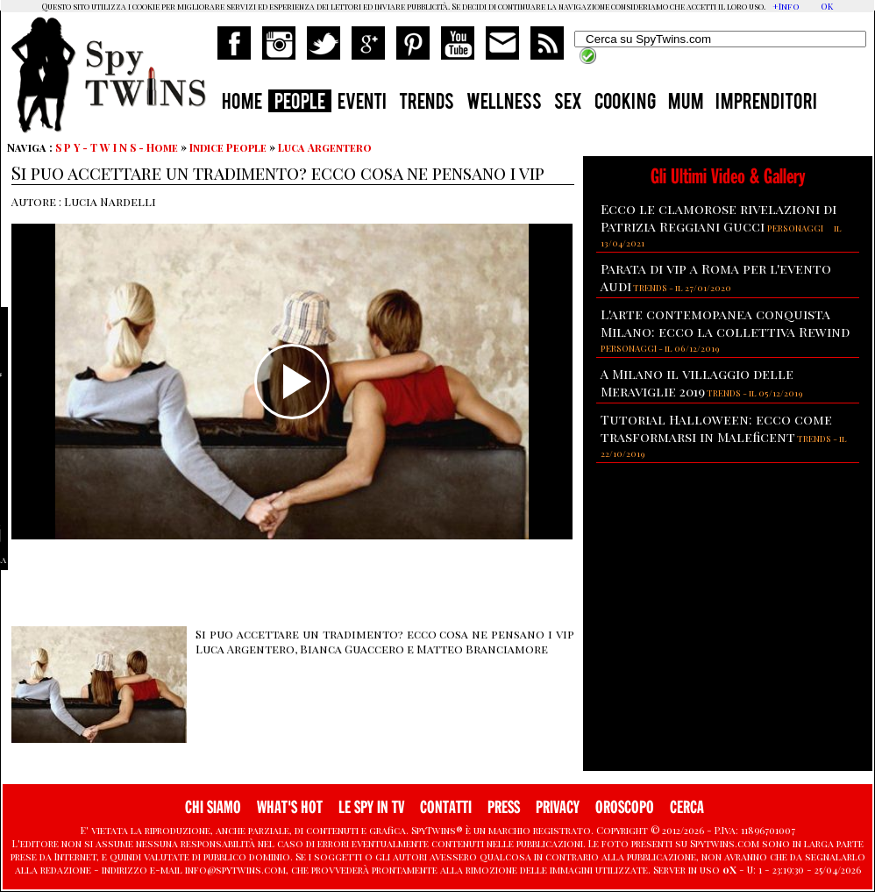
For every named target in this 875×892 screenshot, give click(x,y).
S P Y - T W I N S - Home (116, 147)
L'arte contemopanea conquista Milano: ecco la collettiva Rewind (725, 322)
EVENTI (362, 103)
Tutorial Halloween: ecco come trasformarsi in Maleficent (716, 428)
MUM (685, 103)
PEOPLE (299, 103)
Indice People (228, 147)
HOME (242, 103)
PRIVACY (558, 807)
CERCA (687, 807)
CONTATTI (446, 807)
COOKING (625, 103)
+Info (786, 6)
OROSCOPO (624, 807)
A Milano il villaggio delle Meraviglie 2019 (697, 382)
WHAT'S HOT (290, 807)
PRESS (503, 807)
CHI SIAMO (213, 807)
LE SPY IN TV (371, 807)
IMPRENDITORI (766, 103)
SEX (568, 103)
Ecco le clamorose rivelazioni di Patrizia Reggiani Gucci (718, 217)
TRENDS (426, 103)
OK (827, 6)
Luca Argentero (325, 147)
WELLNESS (504, 103)
